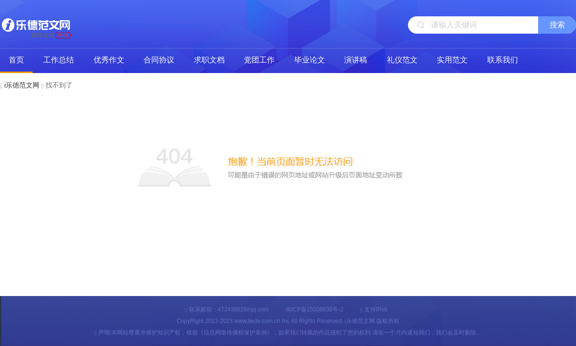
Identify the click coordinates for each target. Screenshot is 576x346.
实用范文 (452, 60)
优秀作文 (109, 60)
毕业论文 (309, 60)
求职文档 (209, 60)
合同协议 (159, 60)
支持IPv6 (373, 309)
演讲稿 (355, 60)
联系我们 (502, 60)
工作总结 (58, 60)
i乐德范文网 (36, 24)
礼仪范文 (402, 60)
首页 (16, 60)
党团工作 (259, 60)
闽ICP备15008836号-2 (314, 309)
